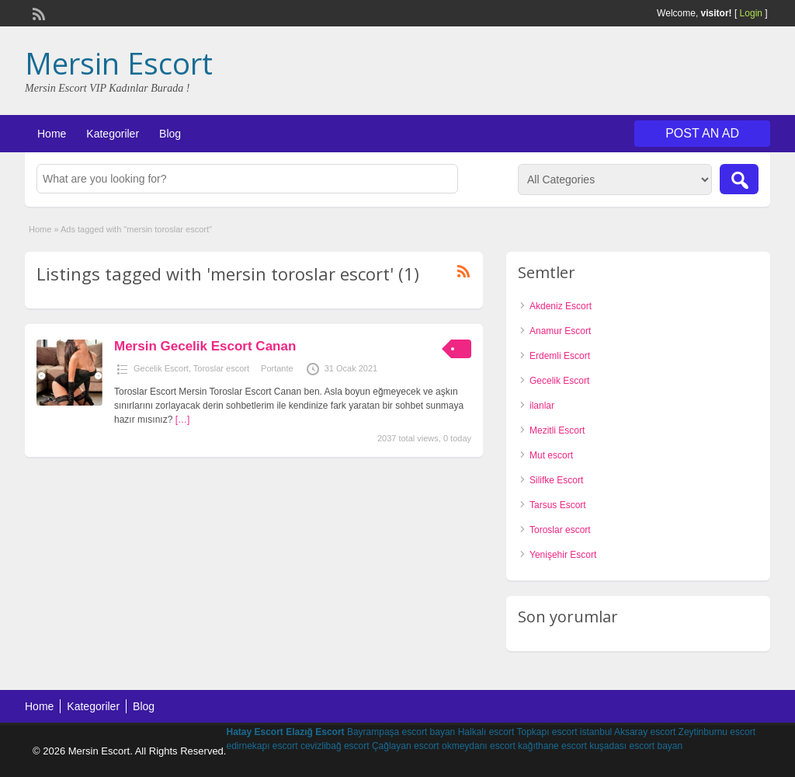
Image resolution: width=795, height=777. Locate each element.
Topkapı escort (546, 731)
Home (51, 133)
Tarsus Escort (557, 505)
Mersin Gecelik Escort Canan (205, 346)
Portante (277, 368)
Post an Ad (702, 133)
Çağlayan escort (405, 745)
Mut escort (551, 455)
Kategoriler (112, 133)
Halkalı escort (486, 731)
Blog (170, 133)
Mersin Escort (119, 63)
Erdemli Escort (559, 355)
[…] (182, 419)
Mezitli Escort (557, 430)
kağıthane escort (552, 745)
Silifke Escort (556, 480)
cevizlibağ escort (335, 745)
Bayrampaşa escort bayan (401, 731)
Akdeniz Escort (560, 306)
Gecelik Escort (161, 368)
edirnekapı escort (261, 745)
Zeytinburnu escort (717, 731)
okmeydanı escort (479, 745)
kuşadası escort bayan (635, 745)
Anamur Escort (560, 331)
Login (751, 13)
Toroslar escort (221, 368)
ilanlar (541, 405)
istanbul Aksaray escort (627, 731)
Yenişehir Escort (562, 554)
